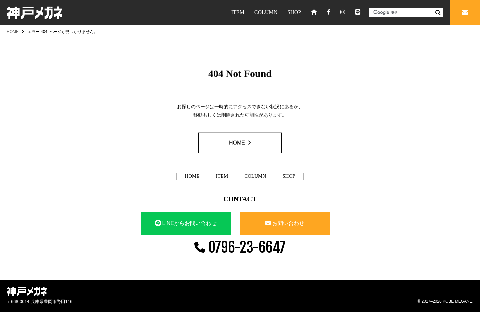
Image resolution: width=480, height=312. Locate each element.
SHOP (294, 12)
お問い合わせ (288, 223)
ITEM (237, 12)
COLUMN (265, 12)
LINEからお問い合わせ (186, 223)
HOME (13, 31)
